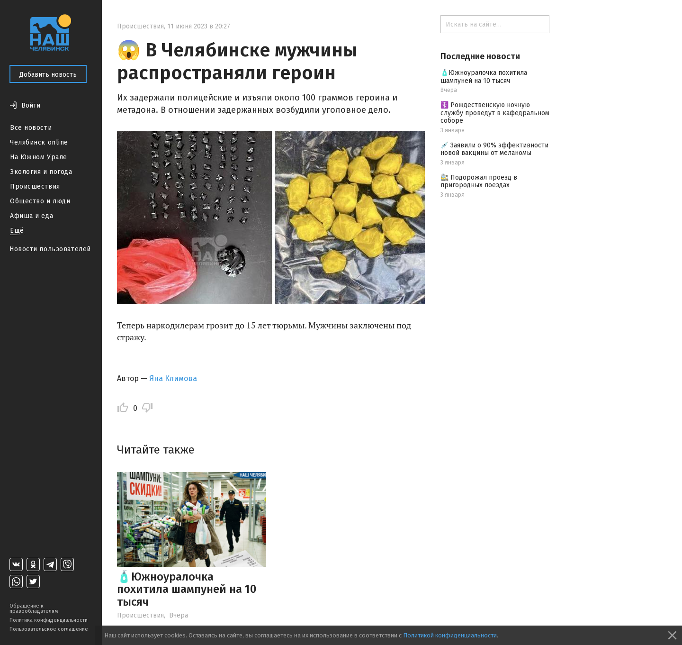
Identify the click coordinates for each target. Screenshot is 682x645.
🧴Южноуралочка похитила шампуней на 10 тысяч (186, 589)
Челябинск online (39, 142)
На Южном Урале (38, 157)
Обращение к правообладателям (33, 608)
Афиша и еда (31, 216)
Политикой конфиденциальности (450, 635)
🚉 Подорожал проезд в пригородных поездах (478, 181)
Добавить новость (48, 75)
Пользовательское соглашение (48, 629)
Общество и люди (40, 201)
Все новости (31, 128)
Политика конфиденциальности (48, 620)
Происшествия (35, 186)
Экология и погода (41, 172)
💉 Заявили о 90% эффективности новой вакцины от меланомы (494, 149)
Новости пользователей (50, 249)
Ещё (17, 231)
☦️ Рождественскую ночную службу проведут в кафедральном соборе (494, 113)
